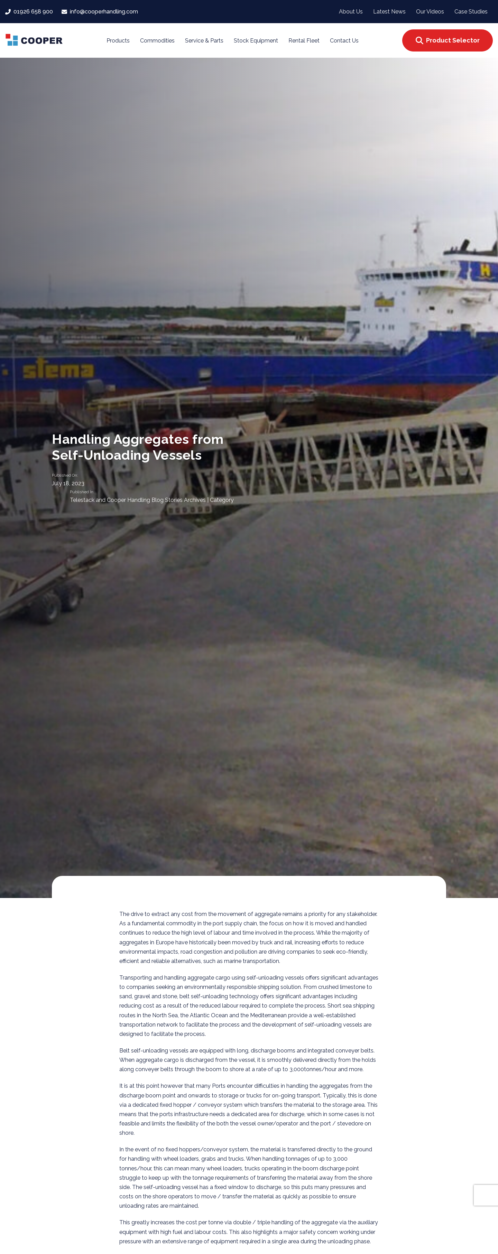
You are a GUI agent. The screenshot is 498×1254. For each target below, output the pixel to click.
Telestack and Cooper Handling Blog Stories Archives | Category (152, 500)
